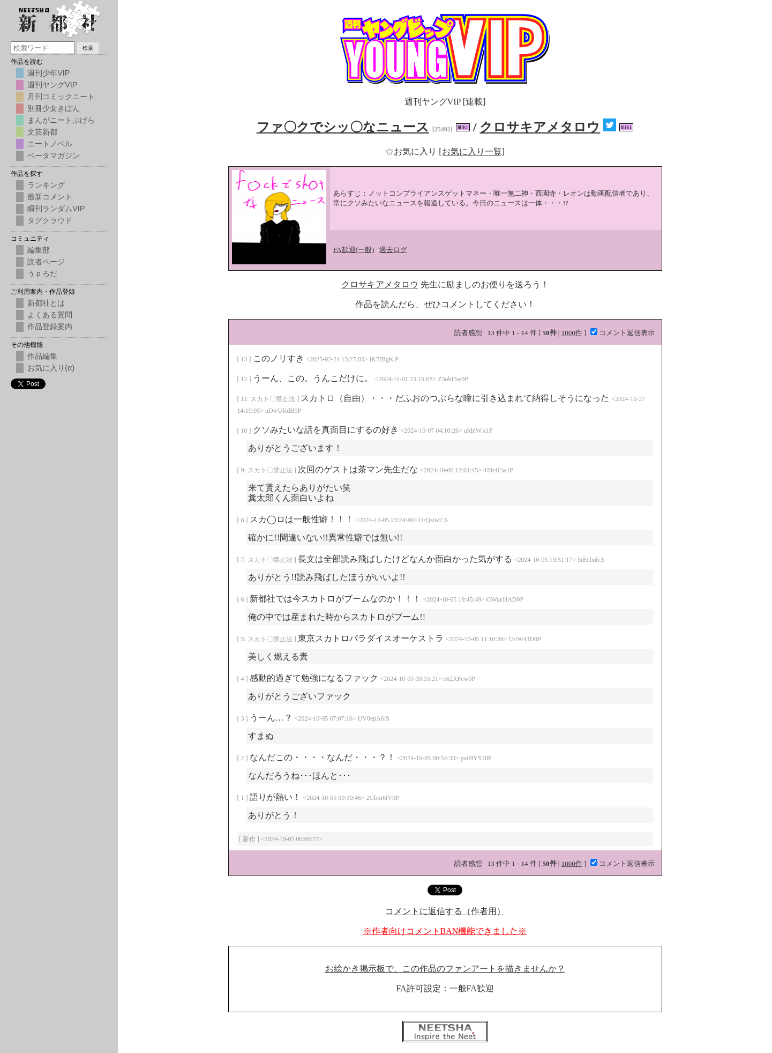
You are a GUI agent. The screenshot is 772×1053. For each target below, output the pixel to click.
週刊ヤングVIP (52, 84)
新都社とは (46, 303)
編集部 (38, 250)
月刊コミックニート (61, 96)
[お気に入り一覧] (472, 151)
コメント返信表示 (622, 333)
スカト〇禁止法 (273, 399)
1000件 (571, 333)
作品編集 (42, 356)
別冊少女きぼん (53, 108)
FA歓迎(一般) (353, 250)
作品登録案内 (49, 326)
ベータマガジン (53, 155)
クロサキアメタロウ (539, 127)
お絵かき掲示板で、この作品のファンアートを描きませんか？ (445, 968)
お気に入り (412, 151)
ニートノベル (49, 143)
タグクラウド (49, 220)
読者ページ (46, 261)
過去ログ (393, 250)
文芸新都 (42, 132)
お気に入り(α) (50, 368)
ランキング (46, 185)
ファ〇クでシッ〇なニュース (343, 127)
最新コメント (49, 196)
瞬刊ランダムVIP (56, 208)
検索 (88, 48)
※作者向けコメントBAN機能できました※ (445, 931)
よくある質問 (49, 314)
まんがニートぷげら (61, 120)
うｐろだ (42, 273)
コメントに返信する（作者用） (445, 911)
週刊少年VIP (48, 73)
